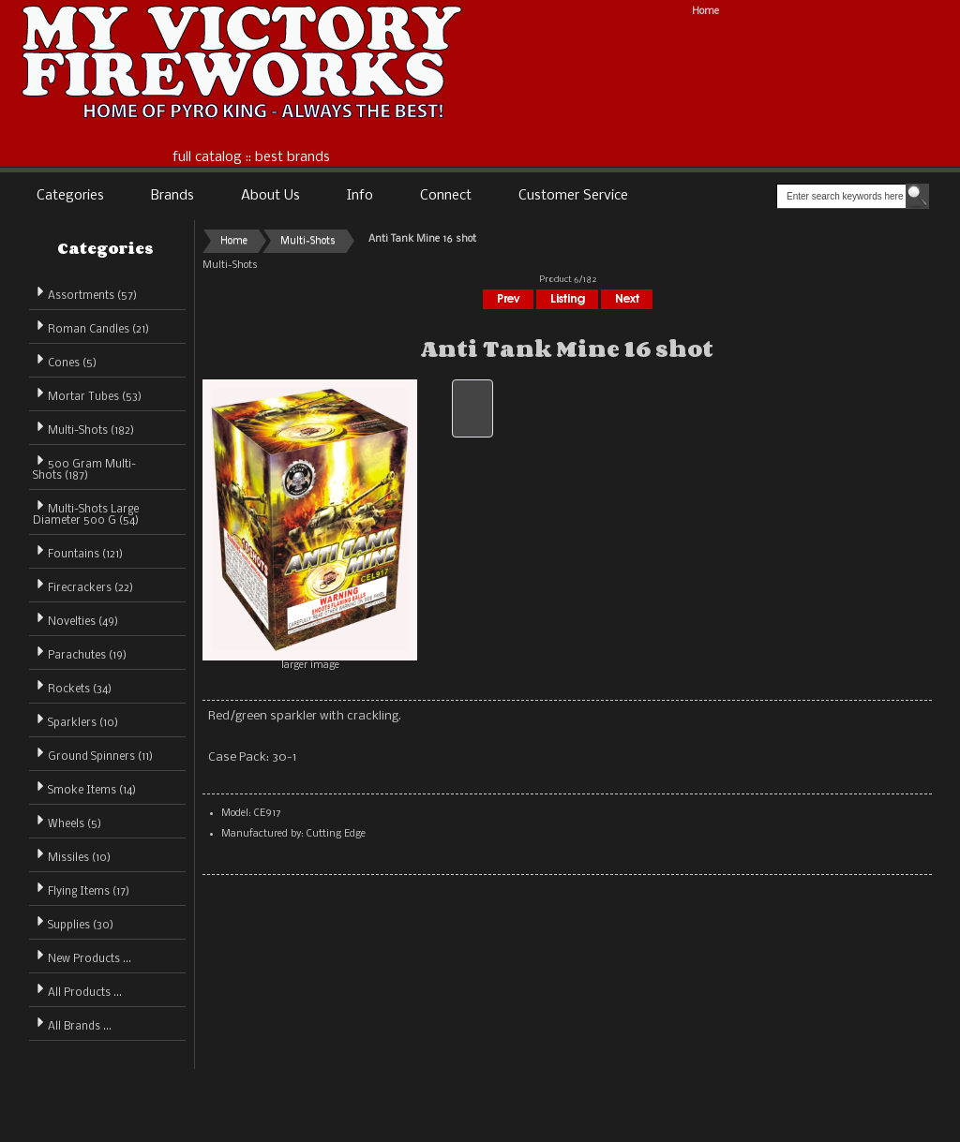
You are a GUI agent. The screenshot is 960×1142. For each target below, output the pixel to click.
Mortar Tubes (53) (87, 394)
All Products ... (77, 990)
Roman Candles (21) (91, 326)
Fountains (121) (78, 551)
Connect (446, 195)
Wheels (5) (67, 821)
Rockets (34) (72, 686)
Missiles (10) (72, 855)
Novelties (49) (75, 619)
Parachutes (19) (80, 652)
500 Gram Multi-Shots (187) (84, 467)
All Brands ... (72, 1023)
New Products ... (82, 956)
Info (360, 195)
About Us (270, 195)
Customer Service (573, 195)
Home (705, 12)
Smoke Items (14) (84, 787)
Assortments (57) (85, 293)
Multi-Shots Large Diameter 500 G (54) (86, 512)
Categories (70, 195)
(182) (83, 431)
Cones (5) (65, 360)
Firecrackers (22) (83, 585)
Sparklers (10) (75, 720)
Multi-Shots (308, 241)
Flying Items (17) (81, 888)
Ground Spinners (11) (93, 754)
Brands (172, 195)
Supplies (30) (73, 922)
